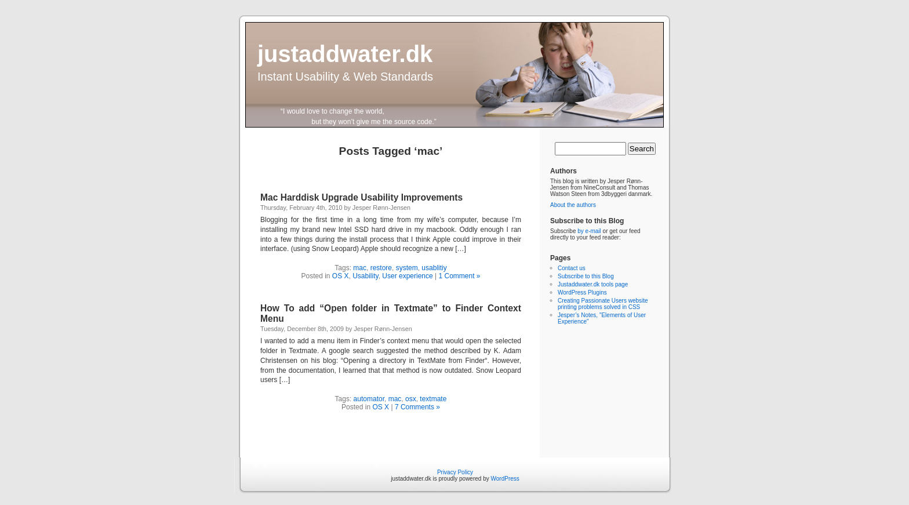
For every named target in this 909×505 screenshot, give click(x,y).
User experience (407, 276)
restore (381, 268)
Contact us (572, 268)
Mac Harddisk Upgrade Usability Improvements (361, 197)
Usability (365, 276)
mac (359, 268)
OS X (340, 276)
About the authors (573, 205)
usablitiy (433, 268)
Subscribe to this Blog (586, 276)
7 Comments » (417, 407)
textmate (433, 399)
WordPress (505, 478)
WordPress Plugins (582, 292)
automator (369, 399)
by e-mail (589, 231)
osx (410, 399)
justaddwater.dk (344, 54)
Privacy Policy (455, 472)
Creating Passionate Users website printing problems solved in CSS (603, 303)
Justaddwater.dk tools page (593, 284)
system (407, 268)
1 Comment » (460, 276)
